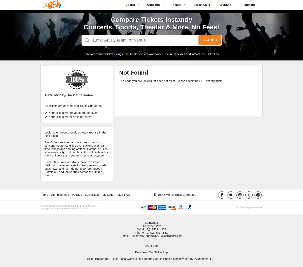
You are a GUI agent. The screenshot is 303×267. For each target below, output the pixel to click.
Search (209, 40)
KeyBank (225, 4)
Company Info (60, 194)
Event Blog (152, 245)
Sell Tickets (92, 194)
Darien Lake (201, 4)
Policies (77, 194)
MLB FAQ (123, 194)
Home (44, 194)
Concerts (155, 4)
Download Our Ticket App (151, 252)
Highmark (248, 4)
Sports (132, 4)
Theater (178, 4)
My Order (108, 194)
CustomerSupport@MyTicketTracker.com (155, 235)
